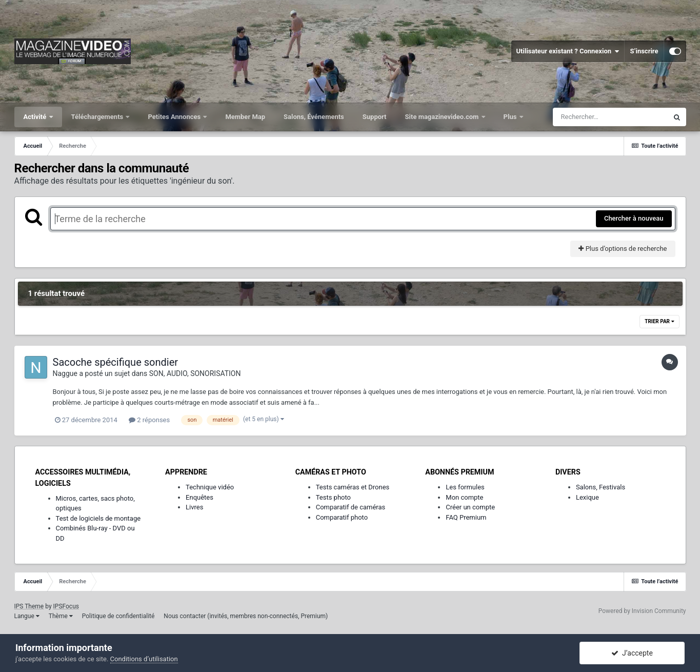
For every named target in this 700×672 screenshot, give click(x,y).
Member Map (245, 117)
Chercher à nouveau (634, 218)
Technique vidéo (210, 487)
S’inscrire (644, 51)
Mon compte (464, 497)
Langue (26, 616)
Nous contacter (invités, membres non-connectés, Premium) (246, 616)
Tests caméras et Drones (353, 487)
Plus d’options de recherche (622, 248)
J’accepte (632, 653)
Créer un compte (470, 507)
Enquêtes (199, 497)
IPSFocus (66, 606)
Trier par (659, 321)
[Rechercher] (610, 117)
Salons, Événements (314, 117)
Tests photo (333, 497)
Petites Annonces (175, 117)
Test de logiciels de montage (98, 518)
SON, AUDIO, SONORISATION (195, 373)
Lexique (587, 497)
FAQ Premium (466, 517)
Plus (511, 117)
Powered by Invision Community (642, 611)
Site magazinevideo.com (443, 117)
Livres (194, 507)
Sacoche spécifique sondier (115, 362)
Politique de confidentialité (118, 616)
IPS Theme (29, 606)
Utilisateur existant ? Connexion (567, 51)
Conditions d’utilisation (144, 659)
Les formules (465, 487)
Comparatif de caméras (351, 507)
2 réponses (149, 420)
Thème (61, 616)
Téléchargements (98, 117)
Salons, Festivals (600, 487)
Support (375, 117)
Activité (36, 117)
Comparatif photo (342, 517)
